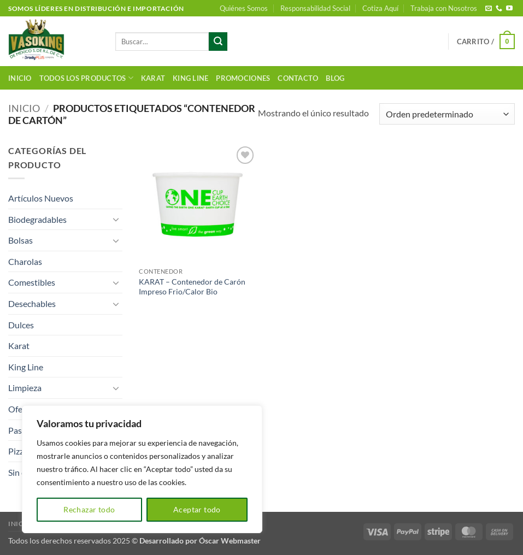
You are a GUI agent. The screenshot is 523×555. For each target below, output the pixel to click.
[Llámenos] (499, 9)
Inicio (20, 78)
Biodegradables (37, 219)
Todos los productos (86, 78)
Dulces (21, 325)
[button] (486, 41)
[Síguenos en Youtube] (509, 9)
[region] (142, 469)
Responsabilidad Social (315, 8)
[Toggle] (115, 219)
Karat (153, 78)
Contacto (298, 78)
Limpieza (25, 387)
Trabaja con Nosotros (443, 8)
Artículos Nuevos (40, 198)
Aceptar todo (197, 509)
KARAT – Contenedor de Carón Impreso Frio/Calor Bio (192, 287)
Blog (335, 78)
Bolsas (20, 240)
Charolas (25, 261)
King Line (190, 78)
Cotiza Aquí (380, 8)
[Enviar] (218, 41)
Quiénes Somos (244, 8)
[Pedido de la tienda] (447, 114)
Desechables (32, 303)
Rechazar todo (89, 509)
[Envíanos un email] (488, 9)
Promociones (243, 78)
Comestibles (31, 282)
